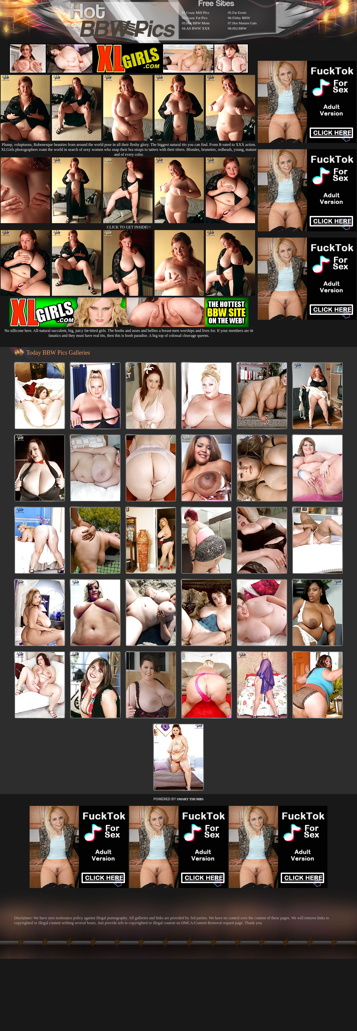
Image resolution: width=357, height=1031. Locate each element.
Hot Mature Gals (244, 23)
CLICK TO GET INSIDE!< (129, 227)
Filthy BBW (241, 18)
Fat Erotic (239, 12)
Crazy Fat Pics (196, 18)
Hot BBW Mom (198, 23)
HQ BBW (239, 28)
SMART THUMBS (190, 799)
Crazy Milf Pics (197, 12)
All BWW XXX (198, 28)
